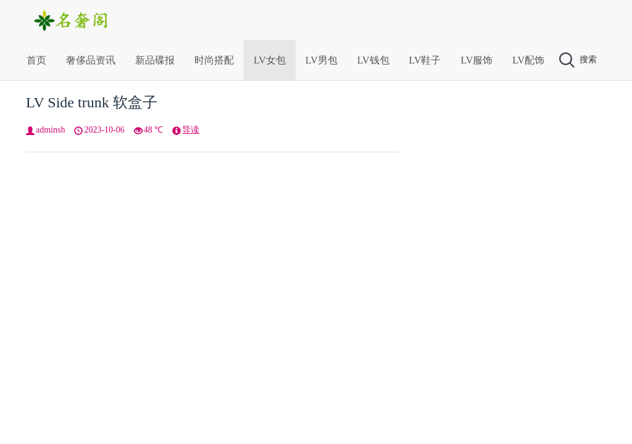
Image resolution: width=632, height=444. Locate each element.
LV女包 (270, 60)
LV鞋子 (425, 60)
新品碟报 (155, 60)
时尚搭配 (214, 60)
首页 (36, 60)
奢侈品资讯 (90, 60)
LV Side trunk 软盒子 (91, 102)
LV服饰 (476, 60)
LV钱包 (373, 60)
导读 (190, 129)
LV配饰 (528, 60)
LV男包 (322, 60)
